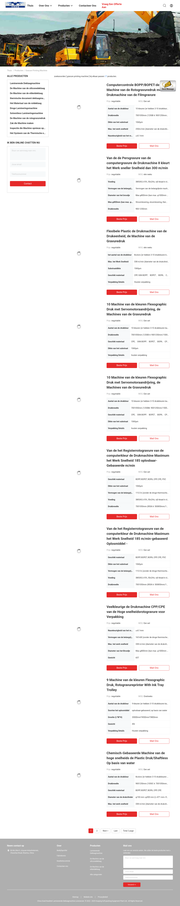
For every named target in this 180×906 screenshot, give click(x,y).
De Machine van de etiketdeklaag (26, 93)
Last (116, 831)
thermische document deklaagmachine (28, 98)
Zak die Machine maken (22, 123)
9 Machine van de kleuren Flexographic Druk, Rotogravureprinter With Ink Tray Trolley (136, 685)
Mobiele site (88, 897)
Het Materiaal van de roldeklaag (25, 103)
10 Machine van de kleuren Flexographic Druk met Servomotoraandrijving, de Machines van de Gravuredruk (137, 309)
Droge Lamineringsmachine (23, 108)
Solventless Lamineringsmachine (26, 113)
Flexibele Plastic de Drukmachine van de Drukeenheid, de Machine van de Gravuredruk (137, 236)
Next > (105, 831)
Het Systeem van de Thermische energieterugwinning (28, 133)
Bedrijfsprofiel (62, 850)
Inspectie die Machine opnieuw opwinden (28, 128)
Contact (28, 183)
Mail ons (154, 146)
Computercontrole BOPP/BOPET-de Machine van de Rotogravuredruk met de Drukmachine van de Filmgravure (137, 90)
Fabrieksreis (61, 856)
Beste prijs (122, 146)
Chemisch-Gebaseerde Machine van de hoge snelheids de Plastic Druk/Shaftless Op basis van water (137, 758)
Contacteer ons (62, 866)
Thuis (9, 70)
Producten (19, 70)
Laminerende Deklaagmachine (25, 83)
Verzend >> (132, 885)
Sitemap (75, 897)
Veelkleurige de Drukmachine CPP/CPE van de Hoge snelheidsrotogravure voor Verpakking (136, 612)
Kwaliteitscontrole (63, 861)
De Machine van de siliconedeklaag (27, 88)
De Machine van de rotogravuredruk (27, 118)
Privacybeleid (103, 897)
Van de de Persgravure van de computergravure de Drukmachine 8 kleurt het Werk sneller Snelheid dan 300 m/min (138, 163)
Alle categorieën (96, 875)
